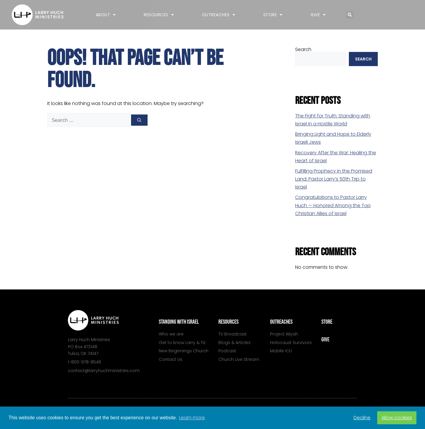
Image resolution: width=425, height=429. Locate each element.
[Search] (139, 120)
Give (318, 15)
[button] (350, 15)
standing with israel (179, 321)
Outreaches (219, 15)
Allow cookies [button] (396, 417)
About (106, 15)
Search (303, 49)
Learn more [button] (192, 417)
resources (228, 321)
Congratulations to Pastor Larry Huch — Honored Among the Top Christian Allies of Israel (333, 205)
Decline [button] (362, 417)
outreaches (281, 321)
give (325, 339)
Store (273, 15)
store (326, 321)
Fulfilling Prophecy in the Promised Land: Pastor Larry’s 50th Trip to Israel (333, 179)
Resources (159, 15)
